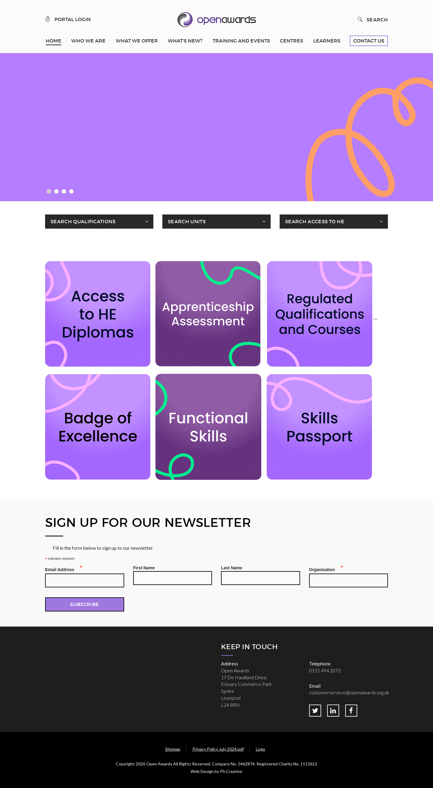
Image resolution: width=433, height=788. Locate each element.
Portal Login (68, 19)
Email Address (61, 568)
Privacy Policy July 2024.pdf (218, 749)
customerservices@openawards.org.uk (349, 692)
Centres (291, 41)
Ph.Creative (231, 771)
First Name (144, 567)
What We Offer (137, 41)
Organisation (324, 568)
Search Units (187, 221)
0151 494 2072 (325, 670)
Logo (260, 749)
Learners (326, 41)
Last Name (231, 567)
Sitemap (172, 749)
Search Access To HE (314, 221)
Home (53, 41)
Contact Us (368, 41)
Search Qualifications (83, 221)
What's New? (185, 41)
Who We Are (88, 41)
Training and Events (241, 41)
